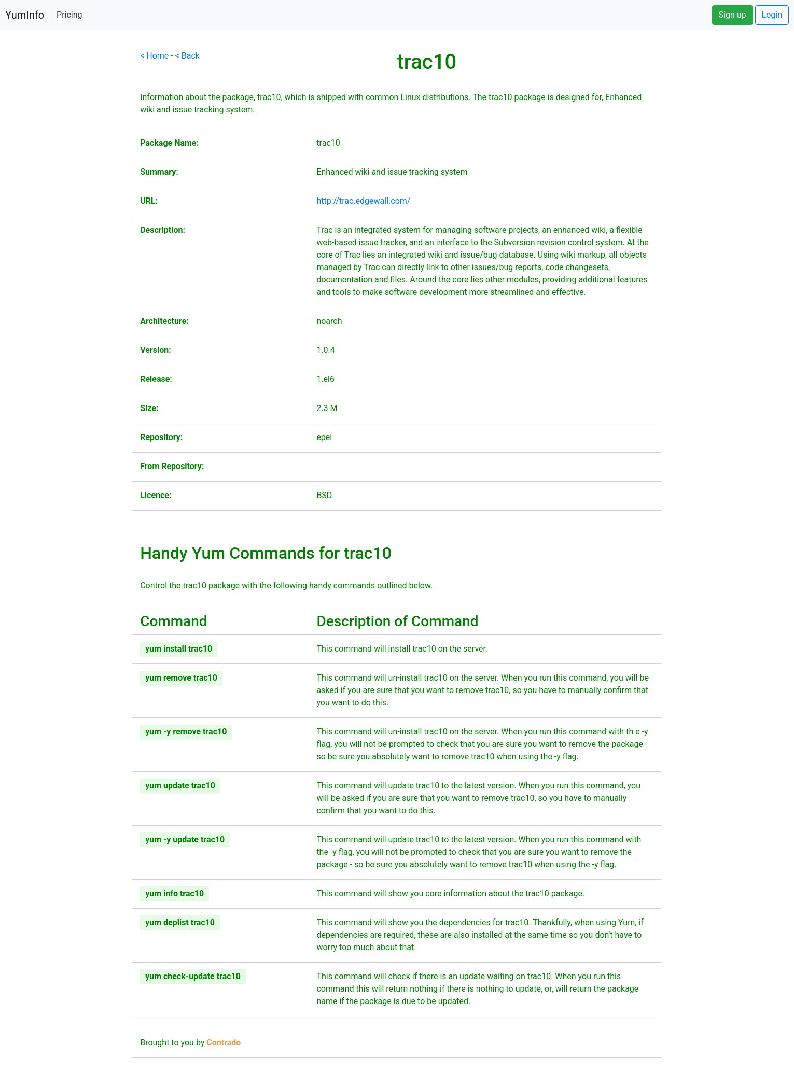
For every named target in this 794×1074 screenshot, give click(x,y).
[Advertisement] (66, 205)
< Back (187, 56)
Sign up (732, 15)
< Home (154, 56)
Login (772, 15)
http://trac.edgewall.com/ (363, 201)
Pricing (69, 15)
